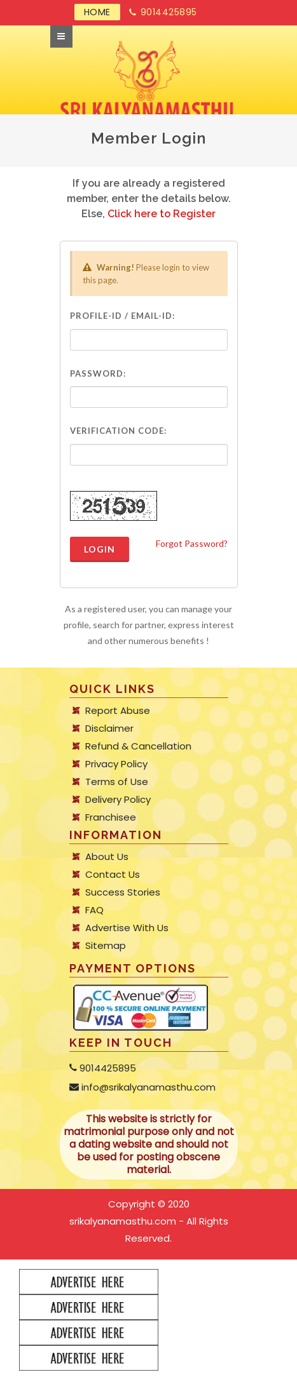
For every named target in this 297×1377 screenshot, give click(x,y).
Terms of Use (116, 782)
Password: (98, 373)
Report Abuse (117, 710)
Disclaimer (109, 728)
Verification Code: (118, 431)
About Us (106, 856)
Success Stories (122, 892)
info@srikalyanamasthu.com (142, 1087)
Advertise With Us (127, 928)
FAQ (94, 910)
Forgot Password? (192, 543)
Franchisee (110, 817)
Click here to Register (161, 214)
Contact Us (112, 874)
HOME (97, 12)
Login (99, 549)
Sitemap (105, 945)
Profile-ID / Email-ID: (122, 316)
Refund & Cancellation (138, 746)
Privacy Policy (116, 764)
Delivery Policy (118, 799)
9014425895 (163, 12)
